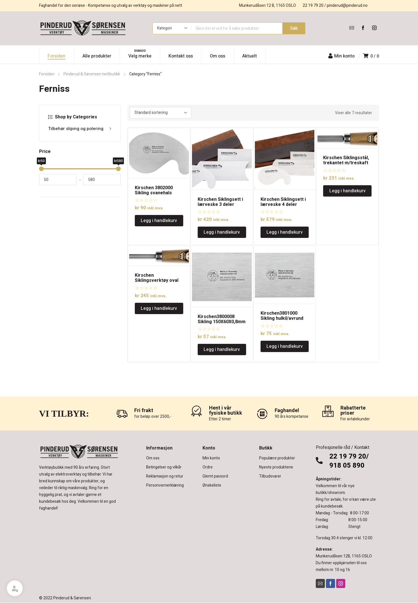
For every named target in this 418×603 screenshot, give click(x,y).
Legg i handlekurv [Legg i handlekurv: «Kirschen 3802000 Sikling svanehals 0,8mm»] (159, 220)
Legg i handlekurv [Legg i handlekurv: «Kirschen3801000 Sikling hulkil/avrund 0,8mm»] (284, 346)
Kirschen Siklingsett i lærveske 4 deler (283, 202)
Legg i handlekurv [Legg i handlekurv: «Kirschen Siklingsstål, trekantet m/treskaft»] (347, 190)
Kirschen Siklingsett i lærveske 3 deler (220, 202)
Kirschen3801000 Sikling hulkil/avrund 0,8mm (282, 318)
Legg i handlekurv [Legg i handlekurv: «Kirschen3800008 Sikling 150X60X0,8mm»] (222, 349)
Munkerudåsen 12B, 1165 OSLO (344, 556)
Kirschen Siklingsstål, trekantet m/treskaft (346, 160)
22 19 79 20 (313, 5)
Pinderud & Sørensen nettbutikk (91, 74)
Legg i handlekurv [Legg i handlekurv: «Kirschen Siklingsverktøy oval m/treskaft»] (159, 308)
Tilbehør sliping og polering (80, 128)
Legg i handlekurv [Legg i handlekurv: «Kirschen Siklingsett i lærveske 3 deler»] (222, 232)
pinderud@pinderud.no (347, 5)
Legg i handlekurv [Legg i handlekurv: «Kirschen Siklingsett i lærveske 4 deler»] (284, 232)
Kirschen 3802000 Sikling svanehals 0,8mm (154, 192)
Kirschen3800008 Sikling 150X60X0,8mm (222, 319)
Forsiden (46, 74)
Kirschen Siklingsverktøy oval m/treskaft (156, 280)
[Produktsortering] (160, 112)
